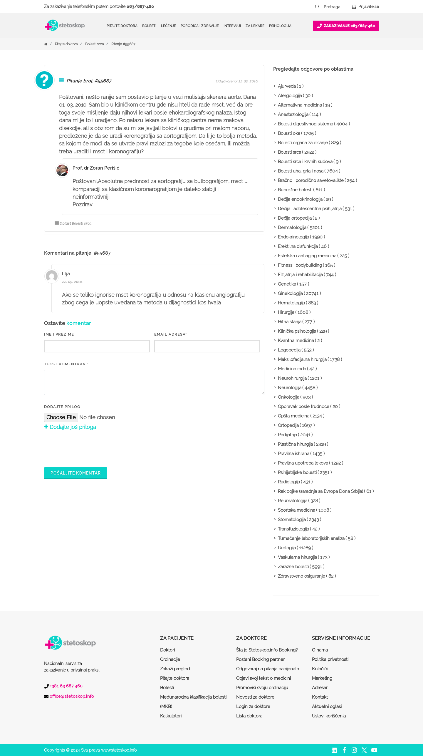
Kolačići (320, 669)
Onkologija (288, 397)
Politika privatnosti (330, 659)
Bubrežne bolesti (295, 190)
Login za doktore (253, 706)
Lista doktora (249, 716)
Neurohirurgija (292, 378)
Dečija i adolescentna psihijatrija (310, 208)
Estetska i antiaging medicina (307, 255)
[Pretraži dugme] (317, 6)
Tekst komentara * (66, 364)
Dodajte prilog (62, 406)
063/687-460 (140, 6)
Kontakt (320, 697)
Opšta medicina (293, 416)
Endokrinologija (293, 237)
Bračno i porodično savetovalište (311, 180)
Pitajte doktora (122, 26)
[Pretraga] (336, 6)
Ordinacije (170, 659)
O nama (320, 650)
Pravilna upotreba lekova (303, 463)
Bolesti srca (94, 44)
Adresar (320, 687)
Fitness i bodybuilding (300, 265)
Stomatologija (292, 519)
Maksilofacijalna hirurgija (302, 359)
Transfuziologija (293, 529)
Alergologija (290, 95)
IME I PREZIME (59, 334)
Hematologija (291, 303)
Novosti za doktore (255, 697)
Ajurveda (287, 86)
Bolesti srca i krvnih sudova (305, 161)
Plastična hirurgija (295, 444)
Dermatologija (292, 227)
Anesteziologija (293, 114)
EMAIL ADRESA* (170, 334)
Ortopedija (288, 425)
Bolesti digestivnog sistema (305, 124)
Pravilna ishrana (293, 453)
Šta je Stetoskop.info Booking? (267, 650)
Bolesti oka (289, 133)
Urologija (287, 548)
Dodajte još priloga (70, 427)
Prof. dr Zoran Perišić (96, 168)
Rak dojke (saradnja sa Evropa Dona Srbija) (320, 491)
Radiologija (289, 482)
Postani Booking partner (260, 659)
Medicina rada (292, 369)
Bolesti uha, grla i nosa (300, 171)
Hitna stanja (289, 321)
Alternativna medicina (300, 105)
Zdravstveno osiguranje (301, 576)
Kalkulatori (171, 716)
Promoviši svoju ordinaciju (262, 687)
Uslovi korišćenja (329, 716)
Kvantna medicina (296, 340)
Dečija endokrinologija (300, 199)
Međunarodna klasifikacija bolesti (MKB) (193, 701)
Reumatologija (292, 500)
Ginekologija (290, 293)
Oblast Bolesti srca (73, 223)
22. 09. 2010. (72, 282)
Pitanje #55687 (123, 44)
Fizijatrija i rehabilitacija (300, 274)
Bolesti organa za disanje (303, 142)
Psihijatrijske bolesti (297, 472)
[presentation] (88, 448)
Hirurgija (286, 312)
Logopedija (289, 350)
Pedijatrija (287, 434)
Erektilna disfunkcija (298, 246)
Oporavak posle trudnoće (303, 406)
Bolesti (167, 687)
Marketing (322, 678)
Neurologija (289, 387)
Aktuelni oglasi (327, 706)
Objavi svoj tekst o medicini (263, 678)
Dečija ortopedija (295, 218)
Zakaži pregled (175, 669)
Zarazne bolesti (293, 566)
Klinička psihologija (297, 331)
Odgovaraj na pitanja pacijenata (267, 669)
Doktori (167, 650)
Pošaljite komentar (76, 473)
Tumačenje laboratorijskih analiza (311, 538)
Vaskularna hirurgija (297, 557)
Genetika (287, 284)
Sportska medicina (296, 510)
